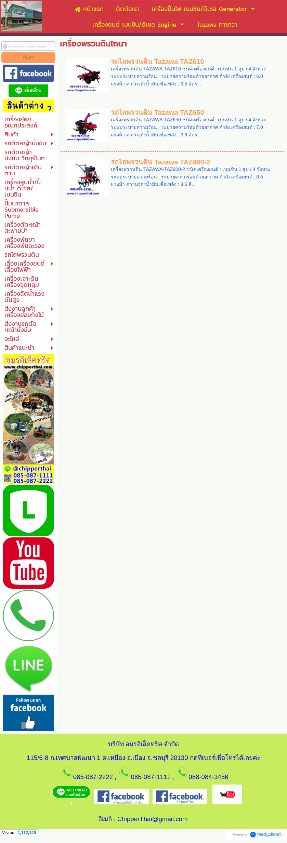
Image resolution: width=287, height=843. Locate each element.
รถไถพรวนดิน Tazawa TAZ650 (157, 112)
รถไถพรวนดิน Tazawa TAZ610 (157, 61)
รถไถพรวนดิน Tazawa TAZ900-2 (160, 162)
